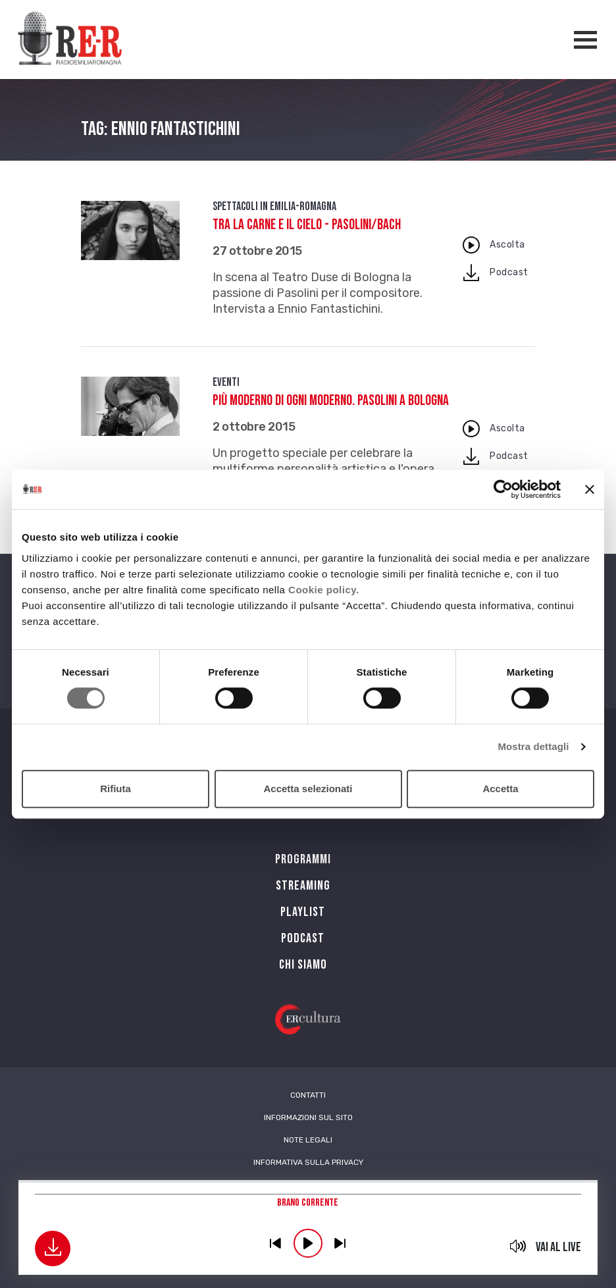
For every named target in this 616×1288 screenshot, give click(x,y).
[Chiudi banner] (589, 489)
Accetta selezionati (307, 788)
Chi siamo (303, 965)
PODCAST (302, 938)
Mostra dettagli (533, 746)
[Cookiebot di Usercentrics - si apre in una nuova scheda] (503, 489)
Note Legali (308, 1139)
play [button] (308, 1243)
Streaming (303, 886)
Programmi (303, 859)
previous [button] (275, 1243)
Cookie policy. (323, 589)
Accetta (500, 788)
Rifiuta (115, 788)
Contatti (308, 1095)
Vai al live (558, 1247)
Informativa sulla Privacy (308, 1162)
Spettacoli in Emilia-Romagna (274, 206)
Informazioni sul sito (308, 1117)
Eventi (226, 382)
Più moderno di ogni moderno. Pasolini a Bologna (331, 401)
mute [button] (518, 1245)
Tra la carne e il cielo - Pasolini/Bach (307, 225)
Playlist (302, 912)
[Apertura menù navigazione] (585, 40)
